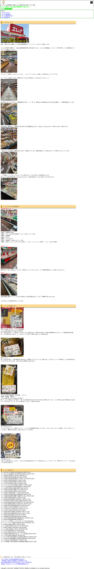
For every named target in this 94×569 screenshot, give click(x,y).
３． (3, 306)
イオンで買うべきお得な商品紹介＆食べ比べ (13, 559)
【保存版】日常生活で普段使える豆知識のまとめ (14, 560)
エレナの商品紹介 (6, 14)
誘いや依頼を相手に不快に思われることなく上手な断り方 (16, 562)
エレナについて (6, 12)
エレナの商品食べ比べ (7, 15)
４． (3, 470)
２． (3, 206)
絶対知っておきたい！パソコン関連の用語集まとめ (14, 564)
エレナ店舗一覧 (6, 17)
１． (3, 22)
